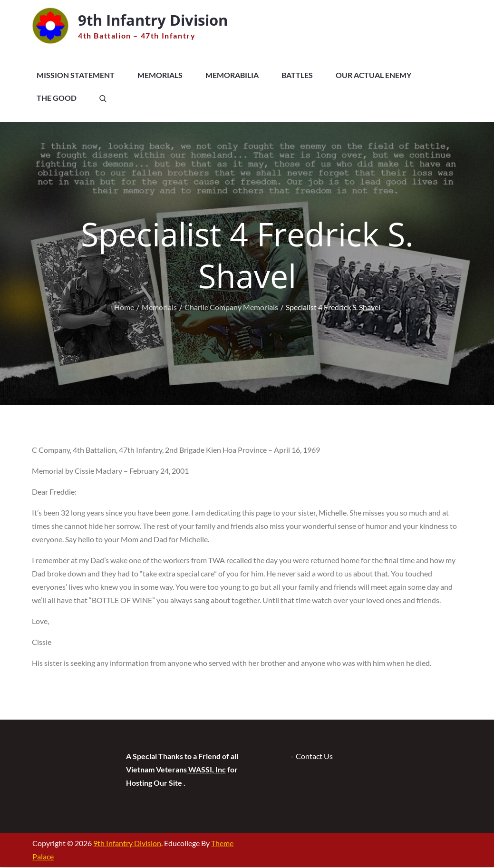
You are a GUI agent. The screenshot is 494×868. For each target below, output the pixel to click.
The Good (57, 98)
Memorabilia (232, 75)
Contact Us (314, 756)
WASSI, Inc (206, 770)
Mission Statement (76, 75)
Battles (297, 75)
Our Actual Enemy (373, 75)
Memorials (160, 75)
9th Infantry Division (157, 20)
